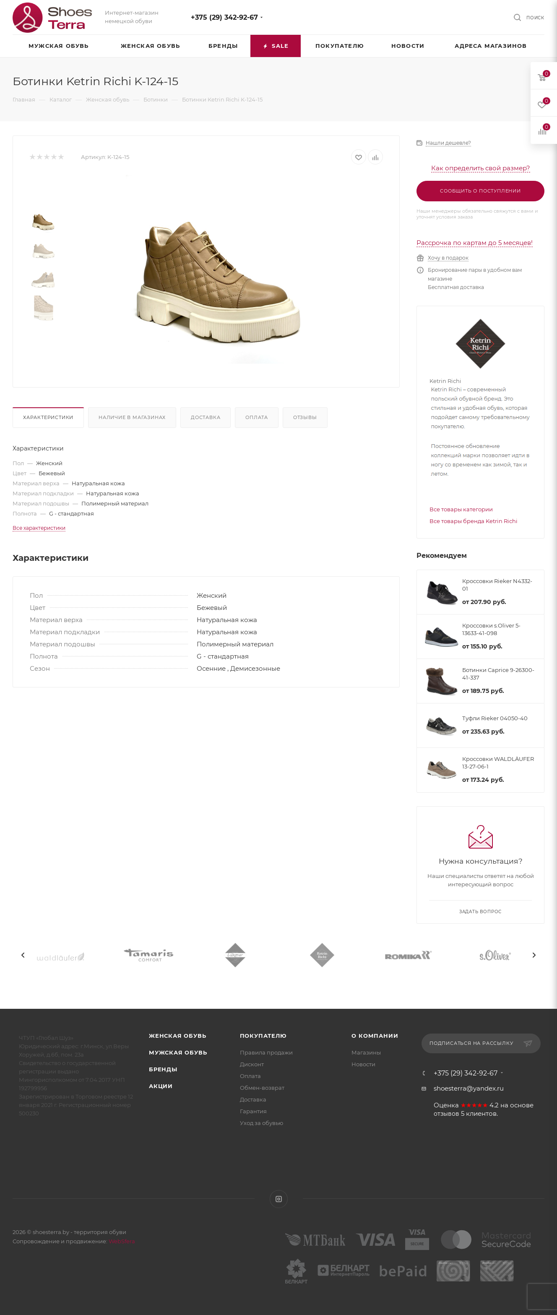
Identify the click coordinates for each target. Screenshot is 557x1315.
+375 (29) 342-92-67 (224, 17)
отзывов (446, 1113)
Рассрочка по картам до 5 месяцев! (474, 243)
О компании (374, 1035)
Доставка (205, 417)
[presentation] (23, 955)
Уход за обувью (261, 1123)
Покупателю (263, 1035)
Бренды (163, 1069)
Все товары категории (461, 509)
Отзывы (305, 417)
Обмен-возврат (262, 1087)
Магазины (366, 1052)
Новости (363, 1064)
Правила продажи (266, 1052)
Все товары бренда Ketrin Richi (473, 521)
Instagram (279, 1199)
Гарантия (253, 1111)
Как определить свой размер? (480, 168)
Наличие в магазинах (132, 417)
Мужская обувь (178, 1052)
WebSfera (121, 1241)
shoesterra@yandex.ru (469, 1088)
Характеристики (48, 417)
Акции (161, 1086)
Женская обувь (177, 1035)
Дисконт (252, 1064)
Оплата (256, 417)
